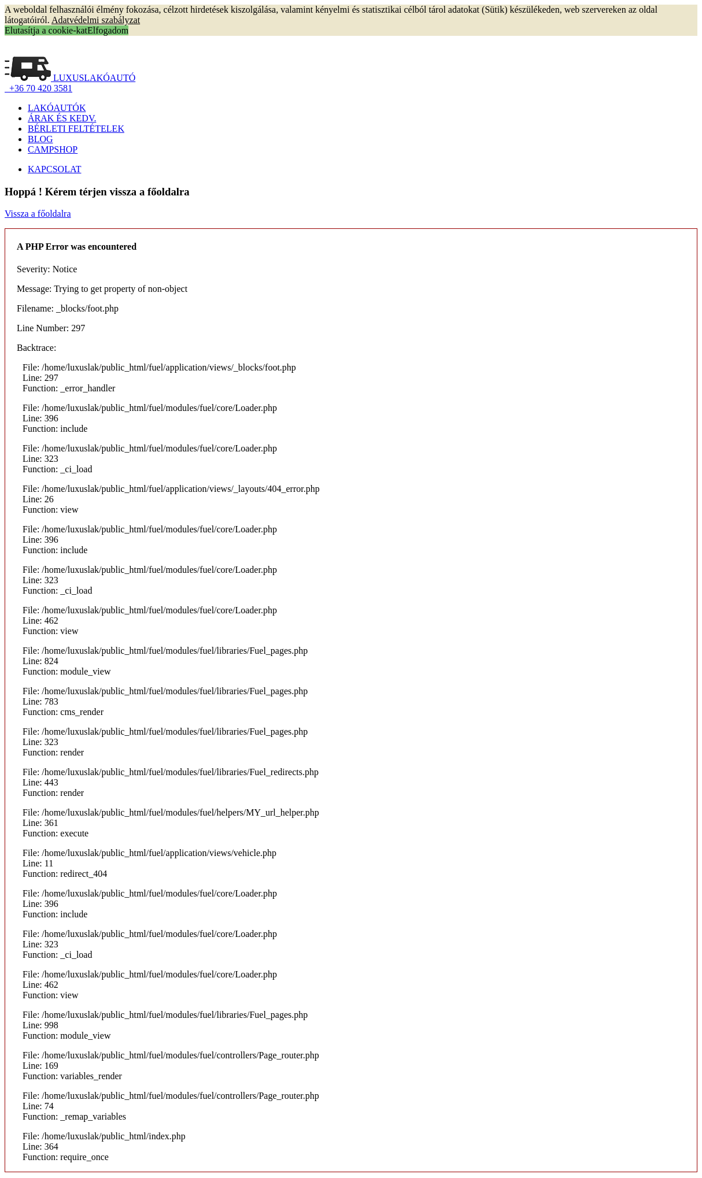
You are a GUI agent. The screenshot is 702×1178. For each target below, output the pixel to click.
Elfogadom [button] (107, 30)
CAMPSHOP (52, 149)
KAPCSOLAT (54, 169)
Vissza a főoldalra (38, 213)
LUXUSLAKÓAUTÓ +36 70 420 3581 (70, 83)
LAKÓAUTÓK (57, 108)
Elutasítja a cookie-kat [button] (46, 30)
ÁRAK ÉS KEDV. (62, 118)
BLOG (40, 139)
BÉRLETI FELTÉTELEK (76, 129)
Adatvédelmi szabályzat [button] (95, 20)
